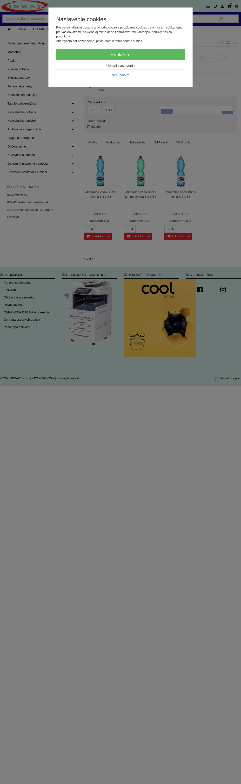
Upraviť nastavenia (120, 66)
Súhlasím (120, 54)
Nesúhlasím (120, 75)
